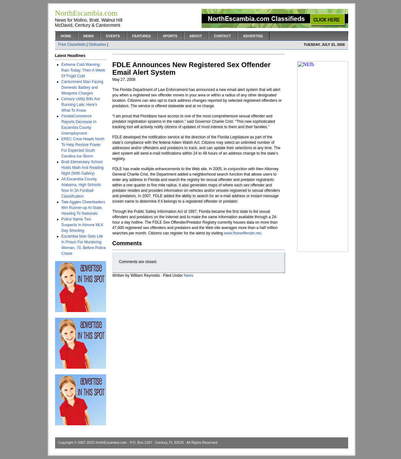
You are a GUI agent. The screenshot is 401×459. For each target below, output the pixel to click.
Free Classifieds (72, 44)
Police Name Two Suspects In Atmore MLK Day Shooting (82, 225)
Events (113, 36)
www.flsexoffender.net (242, 233)
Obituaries (97, 44)
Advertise (253, 36)
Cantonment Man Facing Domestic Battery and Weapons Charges (82, 87)
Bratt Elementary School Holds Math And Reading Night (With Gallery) (82, 168)
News (88, 36)
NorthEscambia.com (111, 442)
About (196, 36)
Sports (170, 36)
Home (66, 36)
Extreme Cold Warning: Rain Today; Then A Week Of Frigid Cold (83, 70)
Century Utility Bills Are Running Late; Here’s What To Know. (80, 105)
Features (141, 36)
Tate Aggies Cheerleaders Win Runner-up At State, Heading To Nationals (83, 208)
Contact (222, 36)
